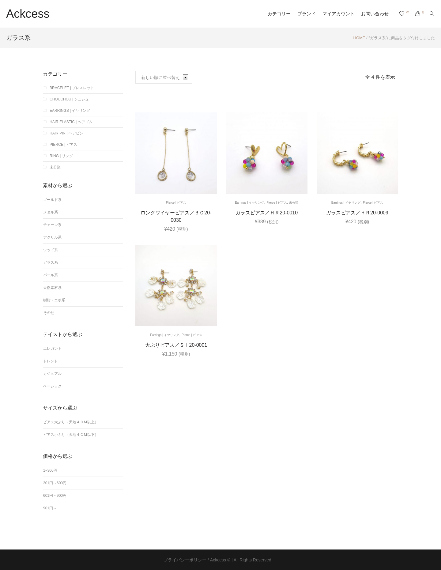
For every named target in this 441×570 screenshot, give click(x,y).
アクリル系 (52, 237)
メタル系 (50, 212)
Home (359, 38)
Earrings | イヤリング (249, 202)
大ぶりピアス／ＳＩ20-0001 (176, 345)
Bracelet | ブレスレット (72, 88)
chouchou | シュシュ (69, 99)
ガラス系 (50, 262)
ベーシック (52, 386)
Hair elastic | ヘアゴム (71, 122)
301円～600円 (54, 483)
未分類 (293, 202)
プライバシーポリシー (185, 559)
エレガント (52, 348)
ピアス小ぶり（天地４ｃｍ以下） (70, 434)
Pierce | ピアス (176, 202)
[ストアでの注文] (163, 77)
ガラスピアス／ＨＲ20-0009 (357, 212)
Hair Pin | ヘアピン (66, 133)
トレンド (50, 361)
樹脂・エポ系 (54, 300)
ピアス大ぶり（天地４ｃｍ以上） (70, 422)
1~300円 (50, 470)
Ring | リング (61, 156)
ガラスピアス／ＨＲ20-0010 (267, 212)
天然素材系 (52, 287)
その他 (48, 313)
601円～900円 (54, 495)
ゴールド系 (52, 200)
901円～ (50, 508)
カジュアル (52, 374)
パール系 (50, 275)
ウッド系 (50, 250)
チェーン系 (52, 225)
